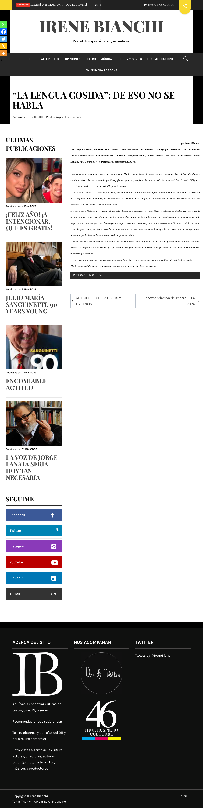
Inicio (32, 59)
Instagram (18, 546)
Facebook (17, 515)
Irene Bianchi (101, 25)
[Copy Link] (3, 46)
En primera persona (102, 70)
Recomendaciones (161, 59)
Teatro (90, 59)
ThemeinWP (30, 801)
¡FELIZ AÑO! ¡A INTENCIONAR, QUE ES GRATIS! (48, 4)
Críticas (97, 275)
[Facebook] (3, 31)
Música (106, 59)
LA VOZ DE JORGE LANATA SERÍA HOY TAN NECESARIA (32, 467)
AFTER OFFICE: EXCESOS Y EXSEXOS (98, 301)
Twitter (15, 530)
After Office (51, 59)
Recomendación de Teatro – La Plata (169, 301)
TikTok (15, 594)
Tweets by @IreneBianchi (154, 655)
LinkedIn (17, 578)
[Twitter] (3, 39)
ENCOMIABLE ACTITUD (26, 384)
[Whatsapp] (3, 24)
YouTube (16, 562)
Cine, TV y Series (129, 59)
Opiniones (73, 59)
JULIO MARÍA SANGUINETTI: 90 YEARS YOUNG (31, 304)
